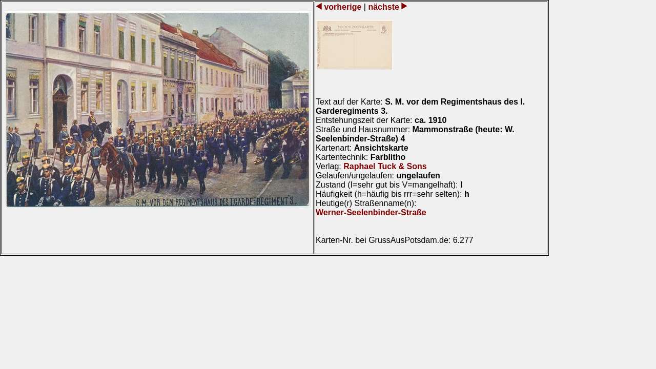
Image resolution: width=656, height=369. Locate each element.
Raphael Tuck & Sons (384, 166)
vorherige (343, 7)
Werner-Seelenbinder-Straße (371, 212)
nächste (383, 7)
